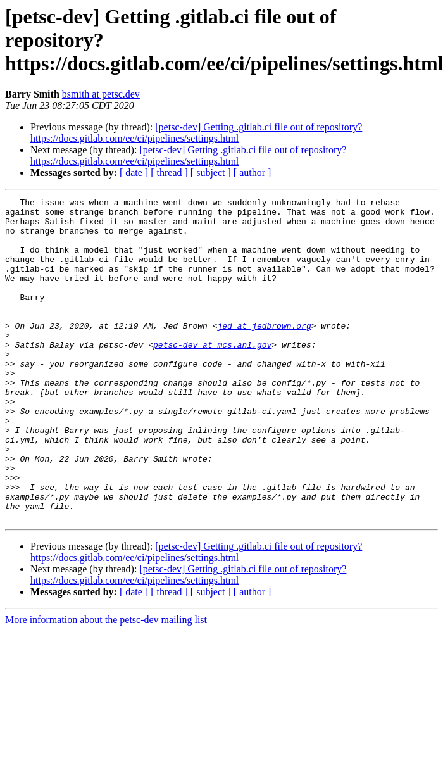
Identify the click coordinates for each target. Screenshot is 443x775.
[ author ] (252, 172)
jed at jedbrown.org (264, 352)
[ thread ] (169, 172)
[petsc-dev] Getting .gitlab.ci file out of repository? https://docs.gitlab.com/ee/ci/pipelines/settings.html (196, 133)
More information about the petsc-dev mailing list (106, 684)
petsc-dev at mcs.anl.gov (212, 375)
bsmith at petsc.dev (101, 94)
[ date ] (134, 172)
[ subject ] (210, 172)
